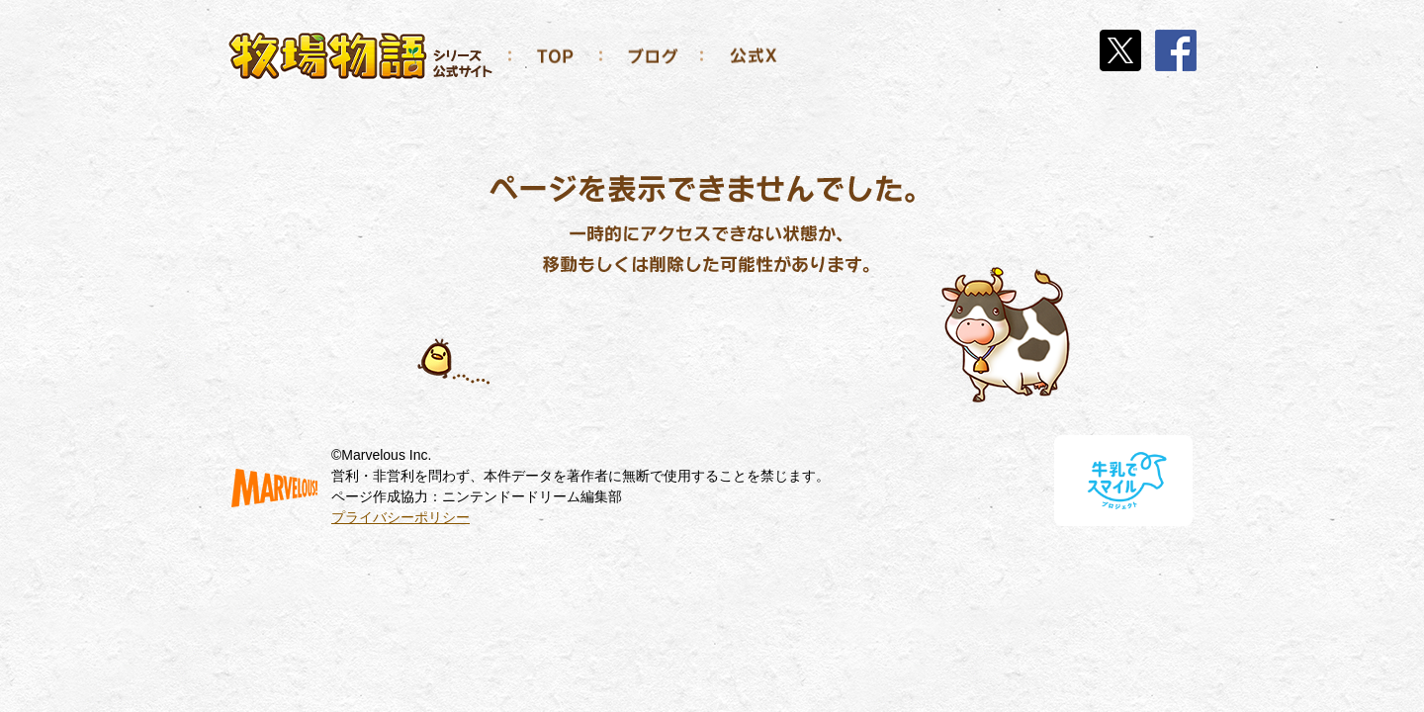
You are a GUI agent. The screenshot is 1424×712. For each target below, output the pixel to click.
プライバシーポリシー (400, 517)
